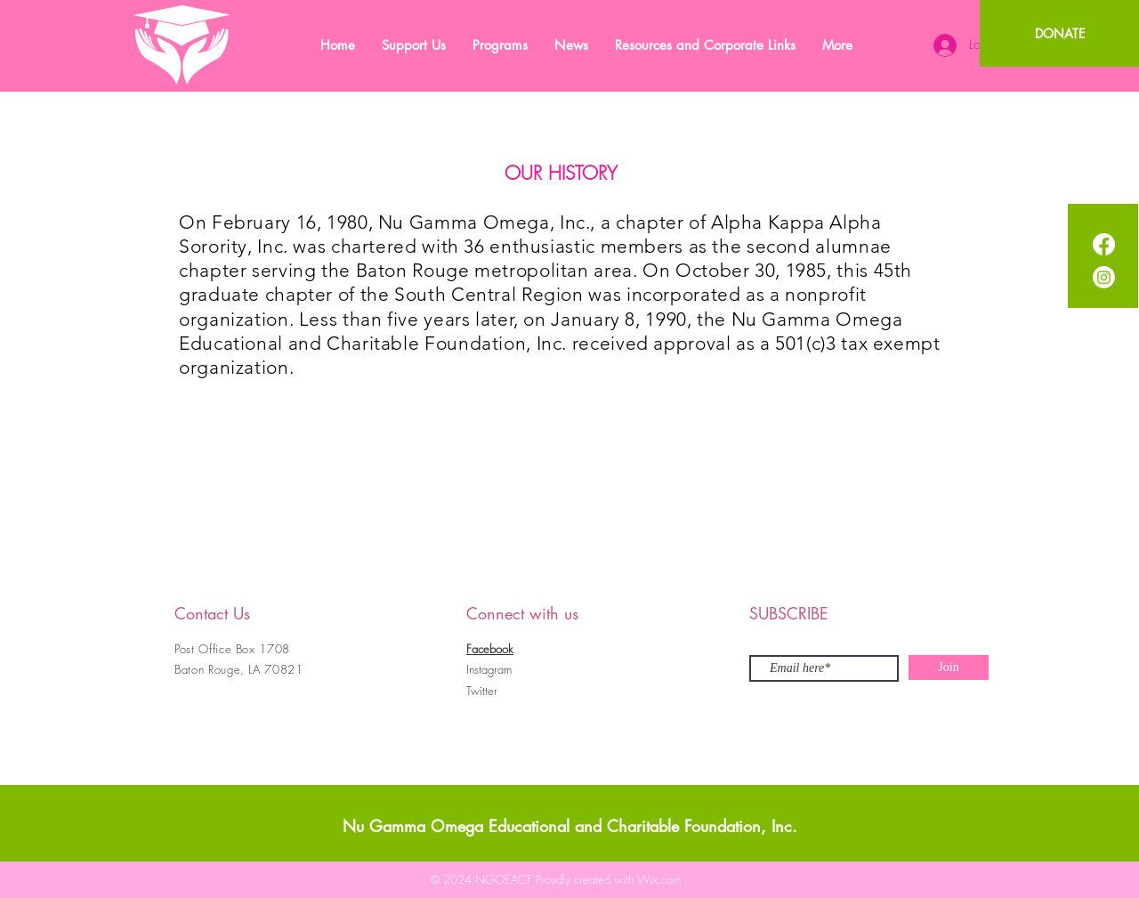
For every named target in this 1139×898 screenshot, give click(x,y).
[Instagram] (1104, 277)
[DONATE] (1059, 33)
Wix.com (659, 879)
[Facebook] (1104, 244)
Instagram (489, 669)
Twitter (481, 691)
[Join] (949, 667)
